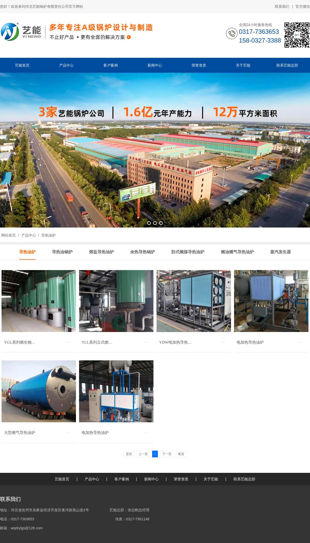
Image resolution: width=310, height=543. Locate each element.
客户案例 (121, 479)
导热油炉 (48, 235)
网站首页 (8, 235)
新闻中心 (151, 479)
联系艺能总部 (244, 479)
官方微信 (303, 6)
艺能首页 (62, 479)
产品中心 (28, 235)
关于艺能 (211, 479)
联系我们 (282, 6)
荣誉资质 (181, 479)
